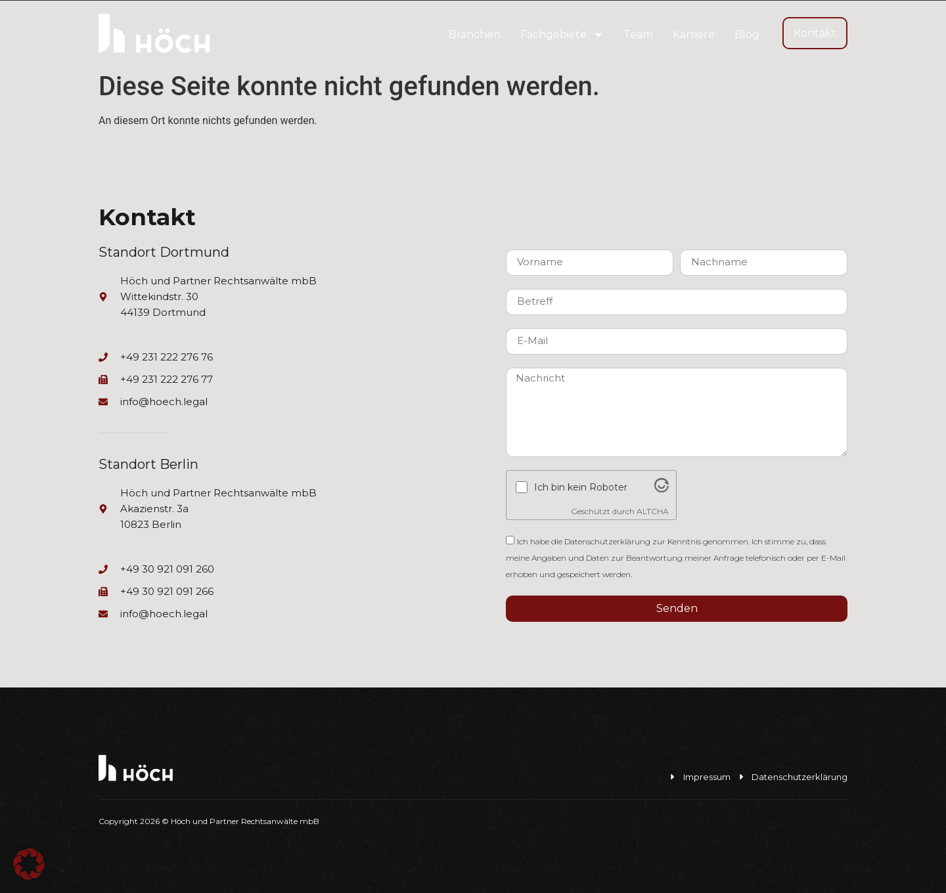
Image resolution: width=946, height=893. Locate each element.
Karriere (694, 34)
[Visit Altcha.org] (661, 489)
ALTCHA (653, 511)
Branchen (475, 34)
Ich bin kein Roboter (580, 487)
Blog (746, 34)
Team (638, 34)
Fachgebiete (562, 35)
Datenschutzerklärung (607, 541)
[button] (29, 864)
